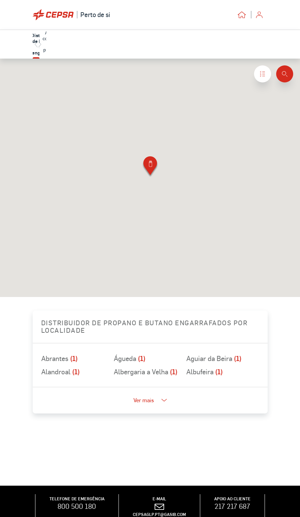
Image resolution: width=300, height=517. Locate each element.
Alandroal (60, 371)
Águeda (129, 358)
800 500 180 (77, 506)
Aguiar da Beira (213, 358)
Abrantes (59, 358)
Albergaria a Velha (145, 371)
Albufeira (204, 371)
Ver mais (150, 400)
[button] (150, 167)
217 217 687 (232, 506)
